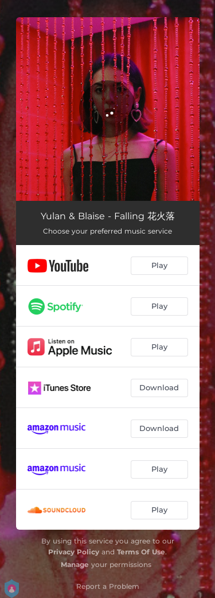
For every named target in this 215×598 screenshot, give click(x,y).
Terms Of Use (141, 551)
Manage (75, 564)
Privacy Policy (73, 551)
